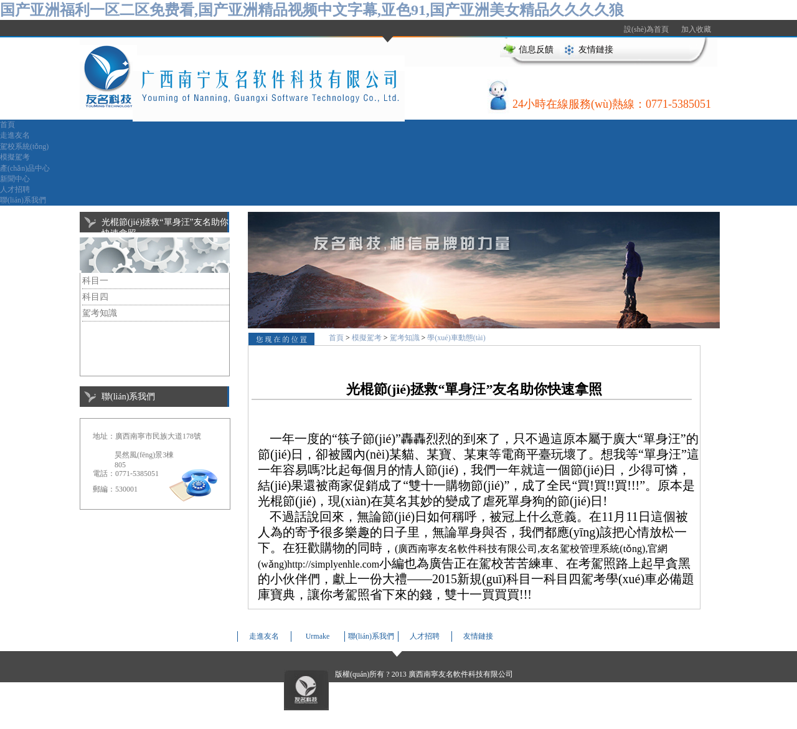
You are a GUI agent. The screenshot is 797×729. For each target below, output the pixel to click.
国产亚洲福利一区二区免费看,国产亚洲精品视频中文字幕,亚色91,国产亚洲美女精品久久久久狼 (312, 10)
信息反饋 (536, 49)
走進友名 (15, 135)
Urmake (318, 636)
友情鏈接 (595, 49)
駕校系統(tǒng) (24, 146)
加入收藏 (696, 29)
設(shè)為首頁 (646, 29)
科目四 (95, 297)
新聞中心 (15, 178)
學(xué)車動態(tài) (456, 337)
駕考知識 (99, 313)
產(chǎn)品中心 (25, 168)
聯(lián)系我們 (23, 200)
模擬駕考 (15, 157)
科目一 (95, 280)
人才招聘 (15, 189)
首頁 (7, 124)
